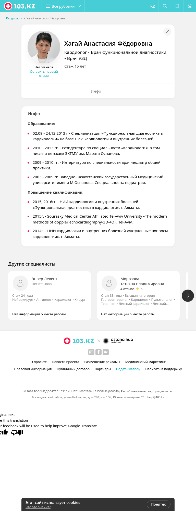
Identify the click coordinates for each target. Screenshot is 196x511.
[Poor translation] (17, 432)
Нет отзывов (42, 283)
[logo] (20, 6)
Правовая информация (33, 369)
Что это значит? (38, 507)
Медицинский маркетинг (145, 361)
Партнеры (103, 369)
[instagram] (91, 352)
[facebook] (98, 352)
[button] (64, 6)
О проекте (38, 361)
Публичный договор (73, 369)
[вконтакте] (106, 352)
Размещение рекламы (102, 361)
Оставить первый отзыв (44, 73)
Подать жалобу (128, 369)
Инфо (96, 91)
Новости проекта (65, 361)
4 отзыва (127, 288)
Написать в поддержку (163, 369)
